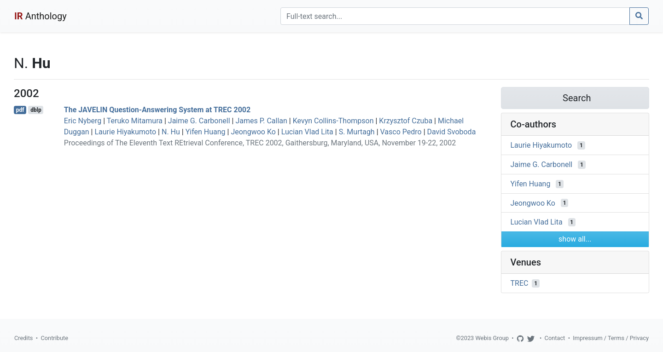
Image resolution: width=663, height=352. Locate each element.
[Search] (455, 16)
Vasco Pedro (401, 131)
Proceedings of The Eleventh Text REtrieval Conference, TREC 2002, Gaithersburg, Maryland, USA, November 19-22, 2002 (260, 142)
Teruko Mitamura (135, 120)
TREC (520, 283)
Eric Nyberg (82, 120)
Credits (23, 338)
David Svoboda (451, 131)
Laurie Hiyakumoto (125, 131)
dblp (35, 110)
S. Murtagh (357, 131)
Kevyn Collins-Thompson (333, 120)
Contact (555, 338)
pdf (20, 110)
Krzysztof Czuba (405, 120)
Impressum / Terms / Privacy (611, 338)
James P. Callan (261, 120)
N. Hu (171, 131)
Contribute (54, 338)
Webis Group (492, 338)
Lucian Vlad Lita (307, 131)
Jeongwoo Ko (253, 131)
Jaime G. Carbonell (199, 120)
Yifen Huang (206, 131)
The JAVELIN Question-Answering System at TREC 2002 (157, 109)
